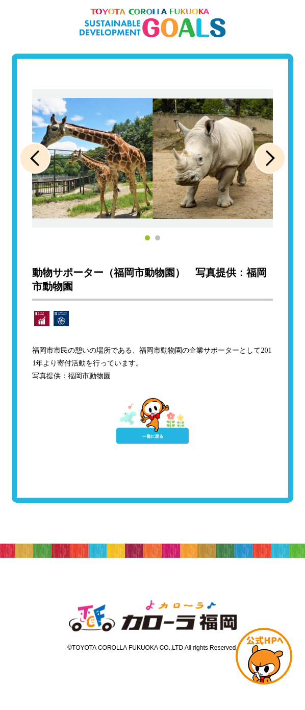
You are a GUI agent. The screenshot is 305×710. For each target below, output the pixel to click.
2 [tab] (157, 237)
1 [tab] (147, 237)
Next (270, 158)
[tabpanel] (152, 158)
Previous (34, 158)
